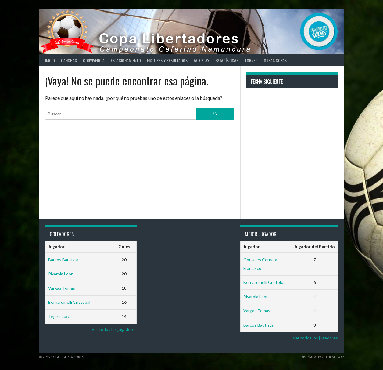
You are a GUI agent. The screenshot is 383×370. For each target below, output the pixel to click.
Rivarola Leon (60, 273)
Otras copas (275, 60)
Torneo (251, 60)
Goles (124, 246)
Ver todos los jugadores (114, 329)
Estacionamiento (126, 60)
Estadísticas (226, 60)
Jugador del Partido (314, 246)
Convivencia (94, 60)
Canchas (69, 60)
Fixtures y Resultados (167, 60)
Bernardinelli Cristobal (69, 302)
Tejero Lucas (60, 316)
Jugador (56, 246)
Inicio (50, 60)
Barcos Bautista (63, 259)
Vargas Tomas (61, 288)
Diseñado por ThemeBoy (322, 357)
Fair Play (201, 60)
